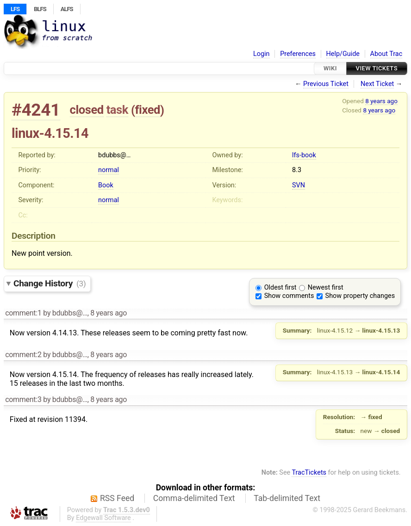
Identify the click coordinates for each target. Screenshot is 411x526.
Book (105, 185)
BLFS (40, 9)
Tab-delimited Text (287, 498)
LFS (15, 9)
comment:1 (23, 313)
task (117, 110)
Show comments (289, 296)
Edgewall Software (103, 518)
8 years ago (381, 101)
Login (261, 54)
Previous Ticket (326, 84)
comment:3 (23, 399)
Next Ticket (377, 84)
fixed (147, 110)
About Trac (386, 54)
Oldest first (280, 287)
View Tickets (377, 68)
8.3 (296, 170)
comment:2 (23, 354)
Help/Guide (343, 54)
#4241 (36, 110)
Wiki (330, 68)
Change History (49, 283)
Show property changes (360, 296)
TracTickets (309, 472)
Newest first (325, 287)
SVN (298, 185)
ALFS (67, 9)
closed (87, 110)
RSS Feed (117, 498)
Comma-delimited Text (194, 498)
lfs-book (304, 155)
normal (108, 170)
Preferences (298, 54)
